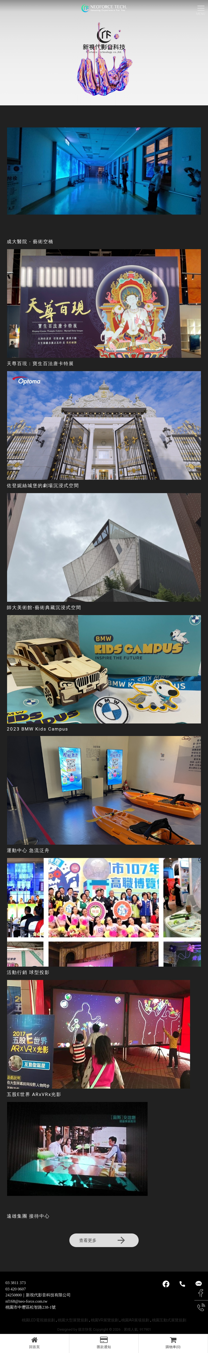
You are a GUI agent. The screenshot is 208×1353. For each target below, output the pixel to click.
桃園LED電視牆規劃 (38, 1320)
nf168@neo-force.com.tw (26, 1301)
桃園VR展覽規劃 (105, 1320)
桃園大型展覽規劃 (73, 1320)
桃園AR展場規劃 (135, 1320)
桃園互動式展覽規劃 (169, 1320)
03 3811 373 (15, 1283)
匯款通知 (104, 1342)
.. (122, 1329)
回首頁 (34, 1342)
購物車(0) (173, 1342)
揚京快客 (85, 1329)
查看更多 (103, 1240)
